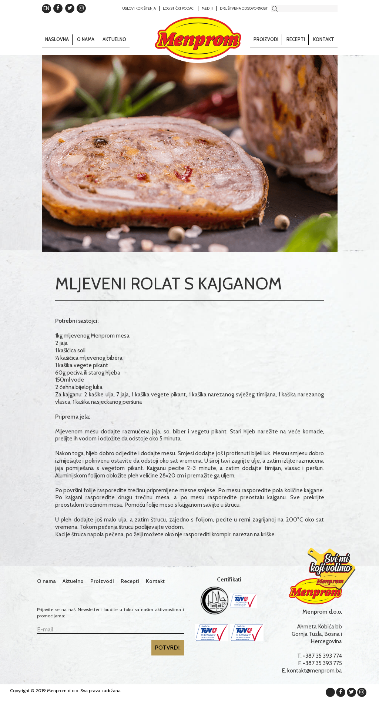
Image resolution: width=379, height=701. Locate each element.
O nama (85, 39)
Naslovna (57, 39)
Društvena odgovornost (244, 8)
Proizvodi (266, 39)
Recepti (295, 39)
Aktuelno (114, 39)
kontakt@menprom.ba (314, 670)
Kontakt (323, 39)
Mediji (207, 8)
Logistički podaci (179, 8)
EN (46, 8)
